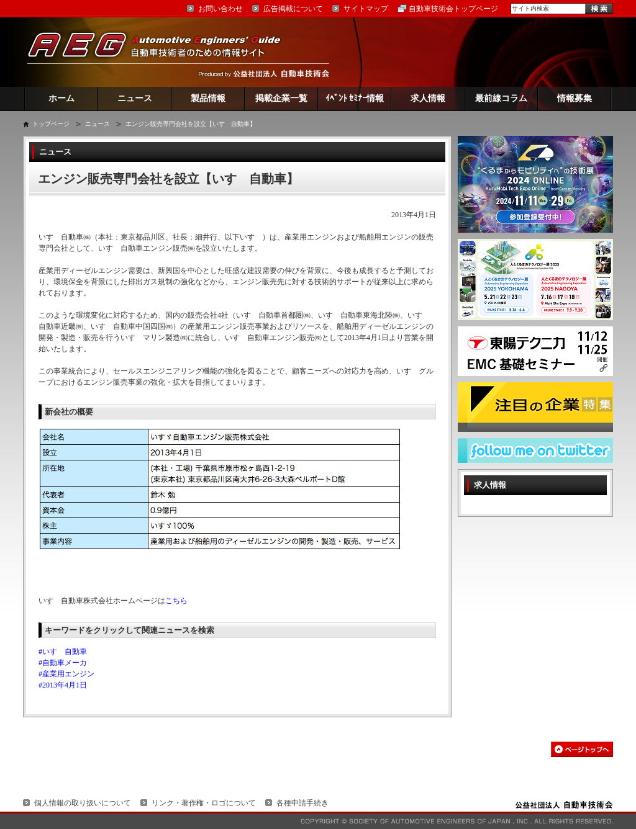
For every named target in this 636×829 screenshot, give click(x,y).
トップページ (51, 123)
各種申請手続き (302, 803)
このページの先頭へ (582, 749)
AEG (162, 52)
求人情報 (428, 98)
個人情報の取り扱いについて (82, 803)
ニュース (134, 98)
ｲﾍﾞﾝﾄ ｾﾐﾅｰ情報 (354, 98)
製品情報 (208, 98)
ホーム (61, 98)
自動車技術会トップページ (453, 8)
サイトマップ (365, 8)
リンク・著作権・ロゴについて (204, 803)
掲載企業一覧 (281, 98)
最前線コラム (501, 98)
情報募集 (574, 98)
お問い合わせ (220, 8)
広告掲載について (293, 8)
